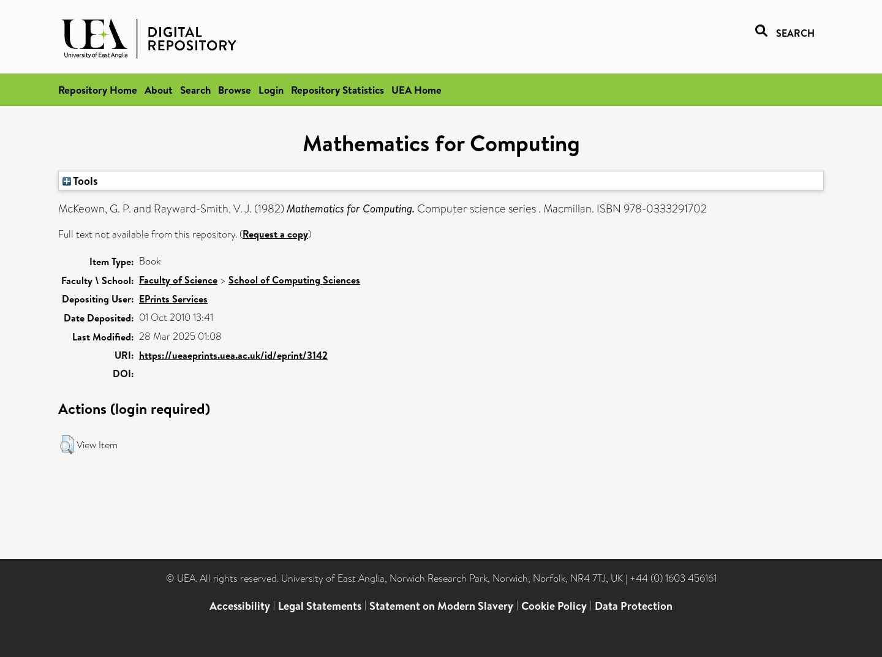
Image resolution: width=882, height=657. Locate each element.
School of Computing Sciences (294, 280)
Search (195, 90)
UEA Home (416, 90)
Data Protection (634, 606)
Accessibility (239, 606)
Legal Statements (319, 606)
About (159, 90)
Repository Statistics (337, 90)
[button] (67, 444)
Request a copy (275, 234)
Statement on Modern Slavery (441, 606)
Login (271, 90)
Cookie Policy (554, 606)
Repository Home (97, 90)
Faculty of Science (178, 280)
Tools (80, 181)
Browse (234, 90)
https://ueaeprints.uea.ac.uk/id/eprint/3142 (233, 355)
